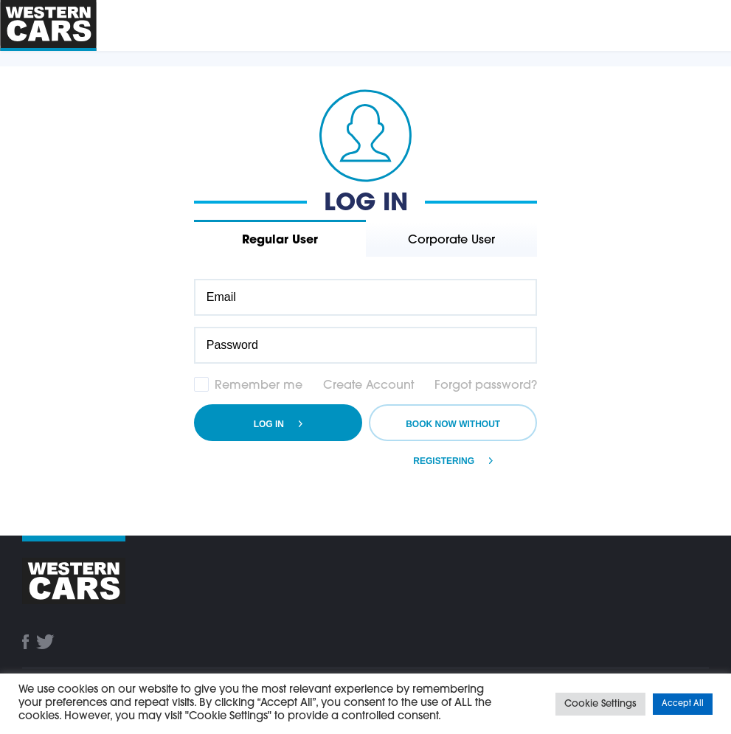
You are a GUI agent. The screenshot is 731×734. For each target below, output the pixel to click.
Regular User (280, 240)
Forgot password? (485, 386)
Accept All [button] (683, 704)
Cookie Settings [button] (600, 704)
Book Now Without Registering (453, 430)
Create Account (368, 386)
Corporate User (451, 240)
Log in (269, 424)
